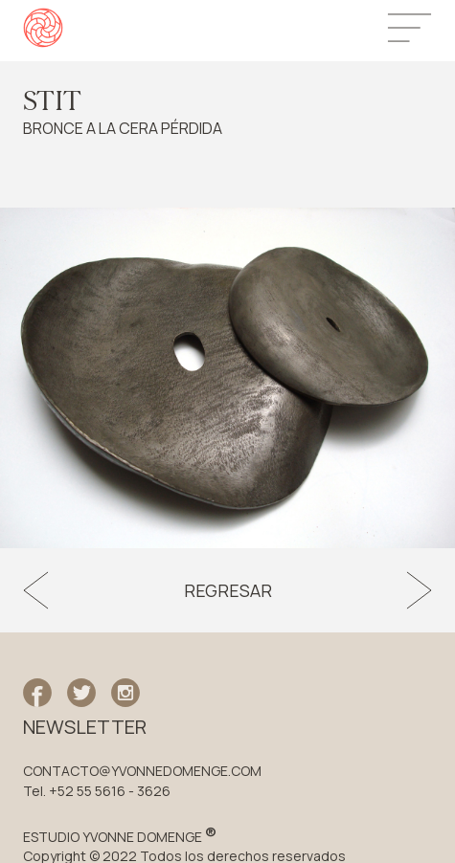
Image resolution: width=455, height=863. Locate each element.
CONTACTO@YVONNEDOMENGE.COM (142, 771)
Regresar (228, 591)
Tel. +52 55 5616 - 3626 (97, 791)
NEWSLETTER (85, 727)
